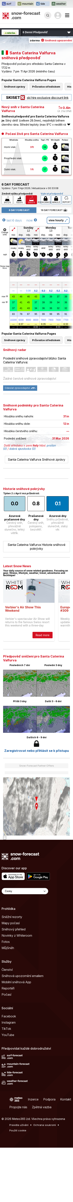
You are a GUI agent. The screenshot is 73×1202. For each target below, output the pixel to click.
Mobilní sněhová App (16, 982)
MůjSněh (8, 948)
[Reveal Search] (47, 15)
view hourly (58, 220)
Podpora (49, 1099)
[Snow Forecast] (21, 15)
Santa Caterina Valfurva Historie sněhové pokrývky (36, 547)
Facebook (9, 1016)
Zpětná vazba (41, 1107)
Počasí (6, 994)
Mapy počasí (11, 923)
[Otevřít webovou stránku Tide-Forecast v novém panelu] (43, 3)
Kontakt (65, 1099)
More (5, 268)
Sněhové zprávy (14, 86)
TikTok (6, 1029)
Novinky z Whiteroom (17, 935)
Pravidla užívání (18, 1124)
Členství (7, 970)
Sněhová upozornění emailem (22, 976)
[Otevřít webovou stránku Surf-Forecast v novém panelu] (9, 3)
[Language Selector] (25, 891)
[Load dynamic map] (4, 838)
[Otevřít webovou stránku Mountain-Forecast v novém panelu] (25, 3)
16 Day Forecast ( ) (54, 210)
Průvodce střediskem (46, 86)
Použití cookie (17, 1130)
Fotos (6, 942)
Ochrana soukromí (44, 1124)
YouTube (8, 1035)
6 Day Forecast (19, 210)
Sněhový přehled (14, 929)
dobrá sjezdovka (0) (22, 448)
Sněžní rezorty (12, 917)
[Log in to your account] (57, 15)
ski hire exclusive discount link (37, 97)
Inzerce (33, 1099)
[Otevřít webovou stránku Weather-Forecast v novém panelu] (59, 3)
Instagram (9, 1022)
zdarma (51, 40)
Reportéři (8, 988)
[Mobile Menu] (67, 15)
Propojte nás (18, 1107)
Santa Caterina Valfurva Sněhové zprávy (36, 459)
